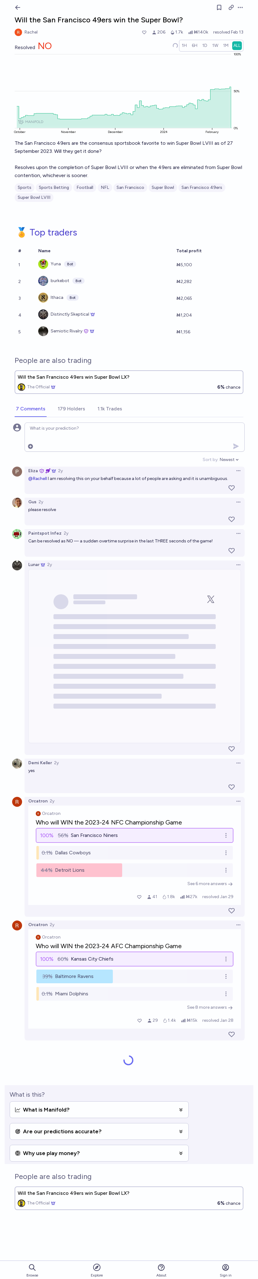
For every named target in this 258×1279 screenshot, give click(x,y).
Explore (97, 1270)
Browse (32, 1270)
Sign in (226, 1270)
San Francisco (130, 187)
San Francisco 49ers (202, 187)
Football (84, 187)
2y (60, 470)
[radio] (184, 45)
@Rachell (37, 478)
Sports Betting (54, 187)
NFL (105, 187)
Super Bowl (163, 187)
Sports (24, 187)
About (161, 1270)
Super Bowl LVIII (34, 197)
